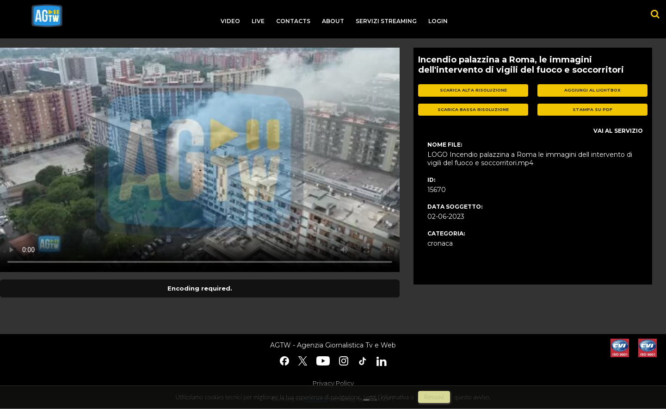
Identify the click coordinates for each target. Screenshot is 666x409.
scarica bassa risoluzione (473, 109)
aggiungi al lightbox (592, 90)
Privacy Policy (333, 383)
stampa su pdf (592, 109)
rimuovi (434, 397)
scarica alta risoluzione (473, 90)
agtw (47, 15)
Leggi (370, 397)
